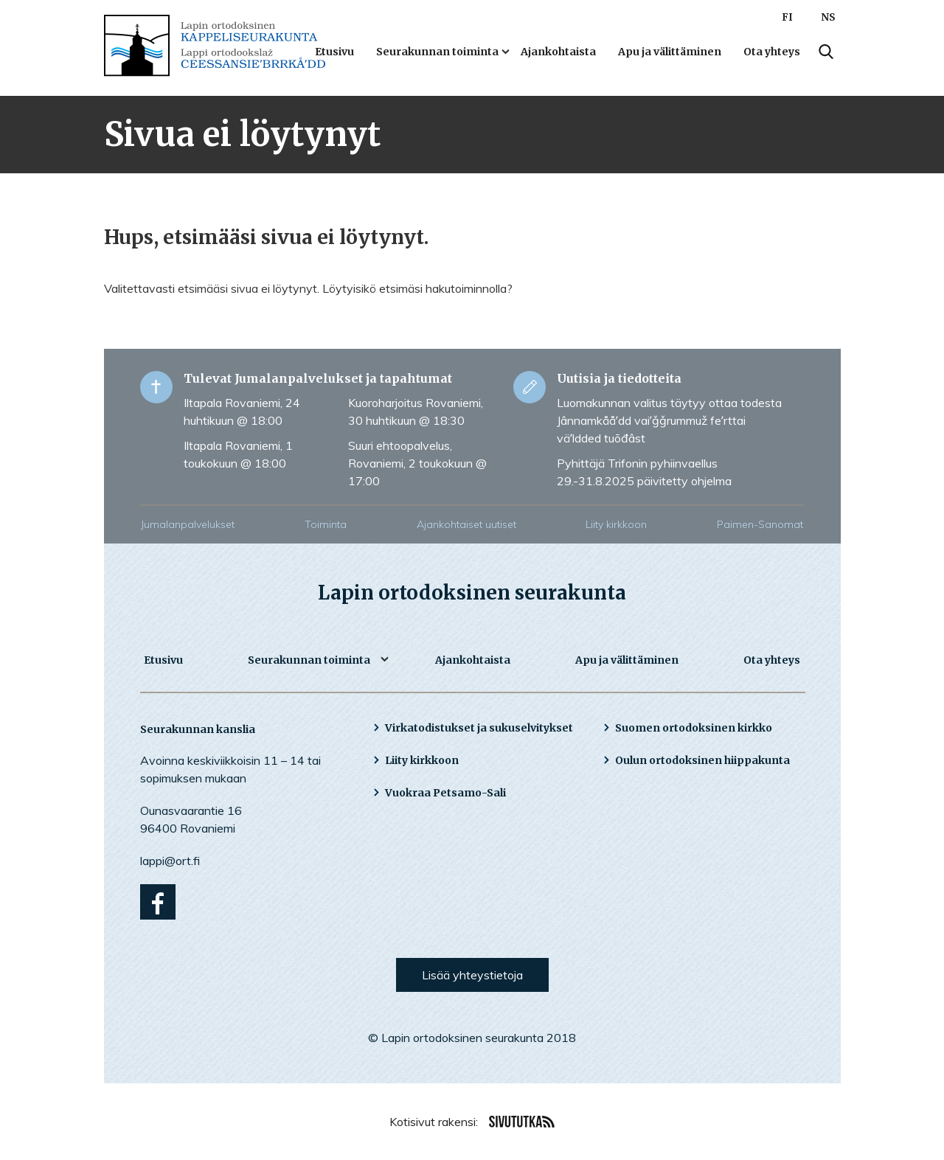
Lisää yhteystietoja (472, 975)
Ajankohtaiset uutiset (466, 524)
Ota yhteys (771, 51)
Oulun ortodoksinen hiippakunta (702, 760)
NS (828, 17)
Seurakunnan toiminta (437, 51)
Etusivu (334, 51)
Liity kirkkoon (616, 524)
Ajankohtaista (558, 51)
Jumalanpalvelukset (188, 524)
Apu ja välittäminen (669, 51)
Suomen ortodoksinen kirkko (693, 727)
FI (787, 17)
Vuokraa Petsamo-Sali (445, 792)
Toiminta (326, 524)
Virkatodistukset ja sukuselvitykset (479, 727)
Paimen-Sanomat (760, 524)
